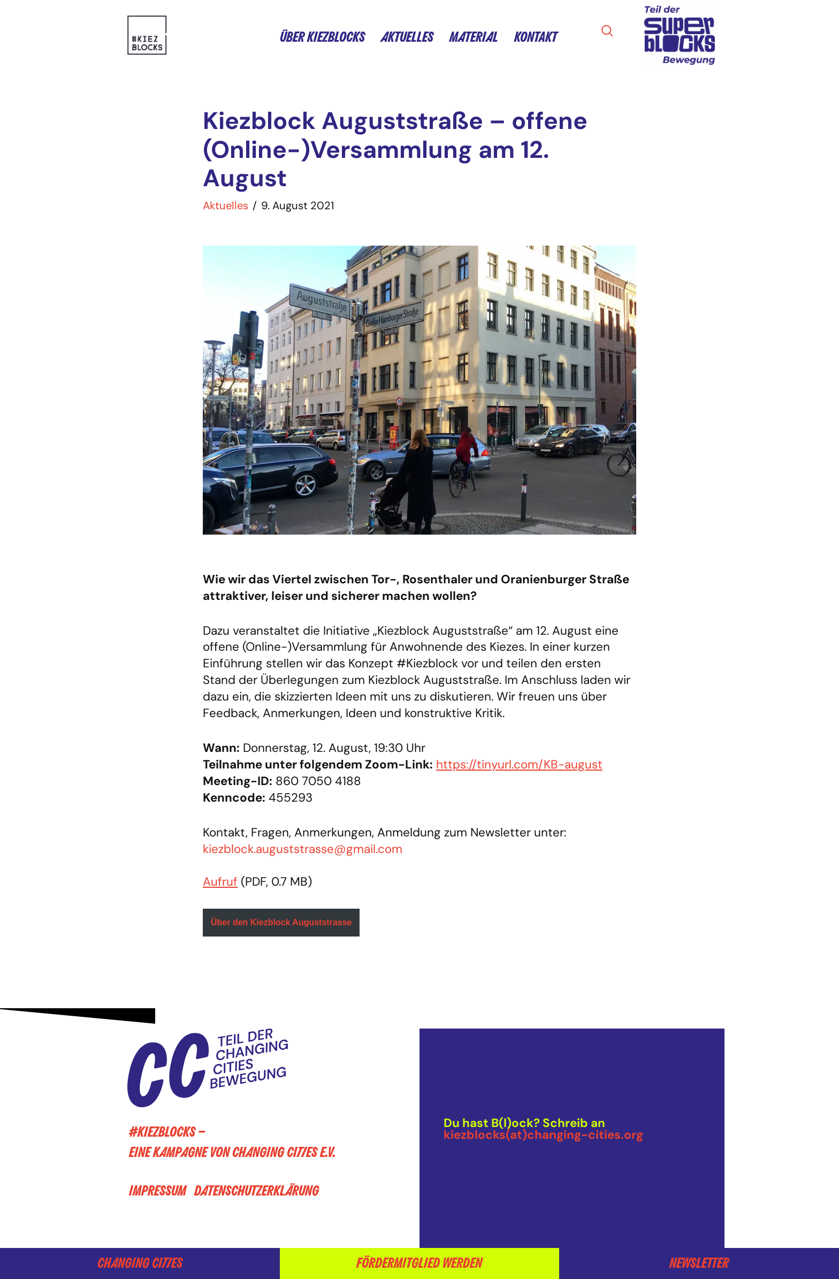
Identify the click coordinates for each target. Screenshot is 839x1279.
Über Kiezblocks (322, 37)
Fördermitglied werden (419, 1263)
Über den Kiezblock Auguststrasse (281, 922)
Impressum (157, 1191)
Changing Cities (139, 1263)
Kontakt (535, 37)
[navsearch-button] (610, 31)
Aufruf (220, 881)
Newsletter (699, 1263)
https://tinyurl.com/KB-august (519, 764)
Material (473, 37)
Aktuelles (407, 37)
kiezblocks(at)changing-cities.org (543, 1135)
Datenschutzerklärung (256, 1191)
